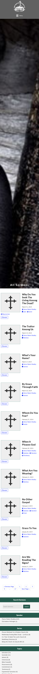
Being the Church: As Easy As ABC (12, 642)
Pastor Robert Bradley (9, 619)
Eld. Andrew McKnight (8, 621)
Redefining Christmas (8, 639)
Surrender (5, 655)
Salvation (5, 652)
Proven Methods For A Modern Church (13, 632)
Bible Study (5, 662)
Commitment (6, 667)
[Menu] (19, 15)
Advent (4, 657)
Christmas (5, 660)
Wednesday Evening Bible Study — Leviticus (15, 634)
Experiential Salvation (9, 672)
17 (15, 589)
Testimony (5, 669)
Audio (4, 317)
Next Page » (25, 589)
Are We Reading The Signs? (29, 560)
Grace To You (29, 528)
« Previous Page (9, 586)
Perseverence (6, 664)
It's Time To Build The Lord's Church (13, 637)
